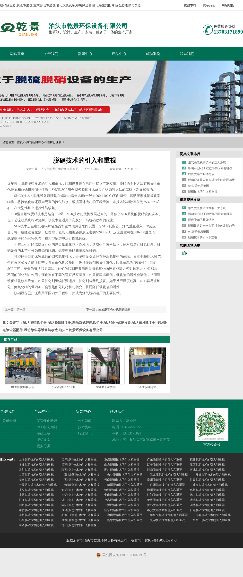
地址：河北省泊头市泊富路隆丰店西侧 (141, 440)
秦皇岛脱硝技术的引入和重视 (169, 515)
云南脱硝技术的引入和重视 (121, 479)
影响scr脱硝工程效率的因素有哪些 (210, 168)
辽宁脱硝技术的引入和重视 (164, 464)
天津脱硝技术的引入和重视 (78, 459)
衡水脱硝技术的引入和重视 (124, 520)
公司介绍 (9, 421)
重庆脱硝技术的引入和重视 (121, 459)
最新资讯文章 (190, 200)
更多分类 (43, 446)
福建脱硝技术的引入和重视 (207, 459)
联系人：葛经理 (124, 421)
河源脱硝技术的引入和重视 (121, 490)
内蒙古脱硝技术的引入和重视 (80, 474)
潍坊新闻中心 (35, 142)
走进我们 (8, 411)
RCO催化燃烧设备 (23, 387)
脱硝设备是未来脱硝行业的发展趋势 (211, 180)
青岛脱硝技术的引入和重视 (164, 505)
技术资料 (85, 427)
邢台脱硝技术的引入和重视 (36, 520)
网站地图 (228, 5)
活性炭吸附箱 (147, 387)
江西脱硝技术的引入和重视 (207, 464)
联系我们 (209, 5)
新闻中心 (85, 54)
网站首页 (17, 54)
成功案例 (153, 54)
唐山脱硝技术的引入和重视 (124, 515)
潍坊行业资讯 (55, 142)
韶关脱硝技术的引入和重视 (78, 490)
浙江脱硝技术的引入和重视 (36, 464)
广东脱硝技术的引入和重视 (164, 459)
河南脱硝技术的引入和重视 (164, 469)
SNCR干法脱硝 (105, 387)
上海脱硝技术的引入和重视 (36, 459)
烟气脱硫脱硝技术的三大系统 (207, 162)
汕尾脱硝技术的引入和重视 (36, 495)
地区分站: (7, 460)
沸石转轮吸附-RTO (64, 387)
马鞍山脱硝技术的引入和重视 (212, 520)
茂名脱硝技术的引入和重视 (121, 500)
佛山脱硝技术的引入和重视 (207, 495)
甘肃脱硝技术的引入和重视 (207, 479)
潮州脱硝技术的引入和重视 (36, 505)
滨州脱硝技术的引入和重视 (36, 515)
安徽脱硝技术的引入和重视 (213, 474)
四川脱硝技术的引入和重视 (36, 469)
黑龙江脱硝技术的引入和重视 (169, 474)
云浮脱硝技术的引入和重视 (121, 505)
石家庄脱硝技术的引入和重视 (80, 515)
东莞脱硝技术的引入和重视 (78, 495)
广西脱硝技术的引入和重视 (78, 479)
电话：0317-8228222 (127, 427)
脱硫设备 (43, 433)
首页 (20, 142)
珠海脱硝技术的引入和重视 (210, 485)
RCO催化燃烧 (47, 427)
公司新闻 (85, 421)
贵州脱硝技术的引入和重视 (164, 479)
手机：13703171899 (126, 433)
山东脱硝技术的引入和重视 (121, 464)
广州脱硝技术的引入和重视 (167, 485)
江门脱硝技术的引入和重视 (164, 495)
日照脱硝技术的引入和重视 (207, 510)
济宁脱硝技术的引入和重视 (121, 510)
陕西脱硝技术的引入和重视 (78, 469)
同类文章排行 (190, 154)
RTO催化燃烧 (47, 421)
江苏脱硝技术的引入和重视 (78, 464)
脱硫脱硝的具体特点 (201, 174)
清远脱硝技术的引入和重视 (207, 500)
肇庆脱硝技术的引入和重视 (164, 500)
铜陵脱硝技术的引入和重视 (36, 525)
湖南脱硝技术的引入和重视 (36, 479)
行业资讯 (85, 433)
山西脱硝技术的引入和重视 (36, 474)
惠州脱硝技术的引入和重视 (207, 490)
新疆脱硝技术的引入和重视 (124, 485)
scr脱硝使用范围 (198, 185)
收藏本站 (190, 5)
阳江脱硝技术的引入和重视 (36, 500)
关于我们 (51, 54)
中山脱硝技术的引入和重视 (121, 495)
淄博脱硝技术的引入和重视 (207, 505)
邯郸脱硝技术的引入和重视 (213, 515)
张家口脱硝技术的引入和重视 (80, 520)
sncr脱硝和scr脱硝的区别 (114, 309)
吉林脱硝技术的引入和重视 (124, 474)
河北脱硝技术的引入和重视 (207, 469)
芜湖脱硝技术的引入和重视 (167, 520)
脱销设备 (43, 440)
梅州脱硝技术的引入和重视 (164, 490)
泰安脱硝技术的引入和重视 (164, 510)
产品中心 (119, 54)
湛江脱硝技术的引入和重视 (78, 500)
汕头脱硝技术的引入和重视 (36, 490)
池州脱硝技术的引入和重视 (78, 525)
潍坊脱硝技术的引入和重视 (36, 510)
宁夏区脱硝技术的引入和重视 (38, 485)
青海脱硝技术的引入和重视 (81, 485)
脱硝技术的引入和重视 (202, 191)
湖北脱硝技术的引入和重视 (121, 469)
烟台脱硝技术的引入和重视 (78, 510)
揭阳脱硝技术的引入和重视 (78, 505)
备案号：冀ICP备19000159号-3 (153, 540)
